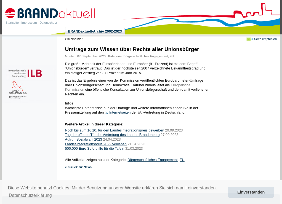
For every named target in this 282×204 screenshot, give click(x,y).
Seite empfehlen (265, 39)
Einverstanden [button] (251, 192)
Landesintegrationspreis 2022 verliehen (96, 144)
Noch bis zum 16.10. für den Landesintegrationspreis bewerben (114, 130)
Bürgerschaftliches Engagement (145, 56)
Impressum (29, 22)
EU (172, 56)
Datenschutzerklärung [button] (30, 195)
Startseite (12, 22)
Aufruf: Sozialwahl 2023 (83, 139)
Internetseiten (120, 112)
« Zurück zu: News (78, 167)
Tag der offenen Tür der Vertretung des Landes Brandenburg (112, 135)
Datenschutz (48, 22)
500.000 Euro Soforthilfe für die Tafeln (94, 148)
